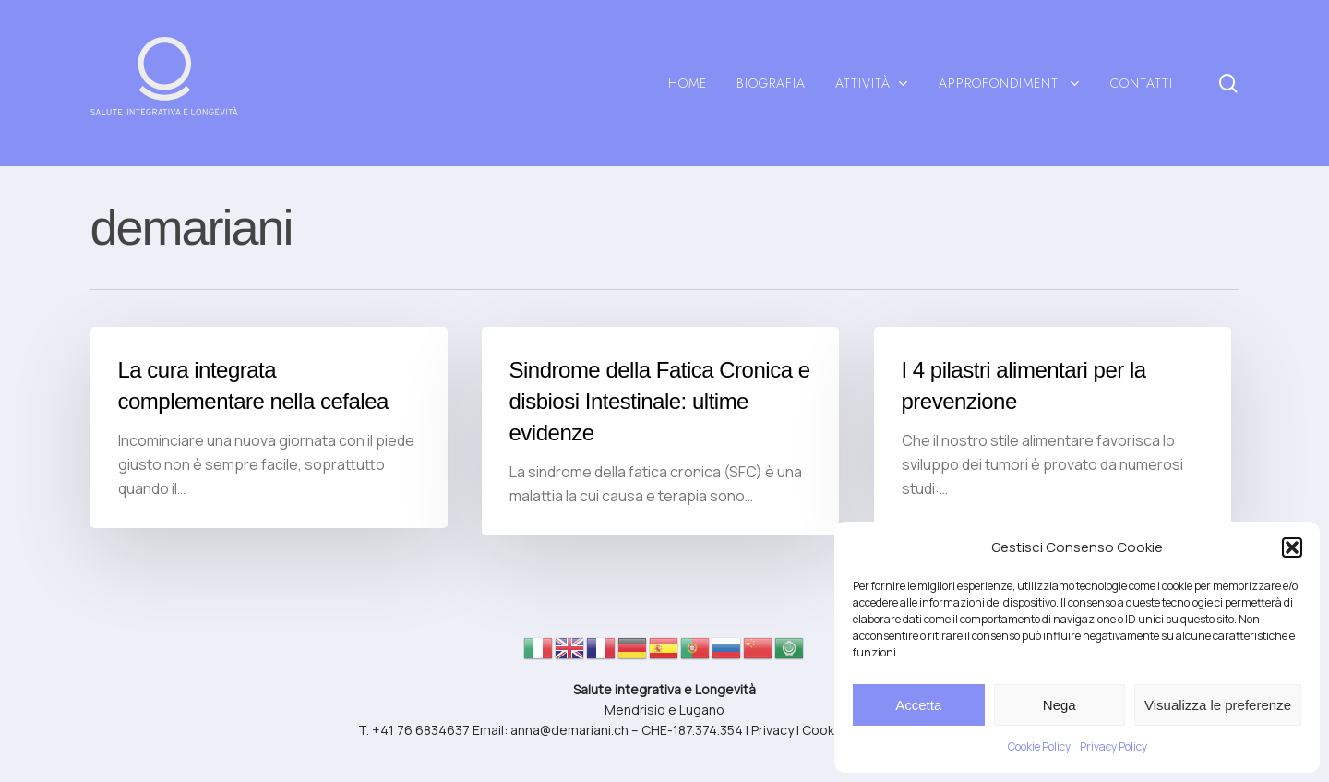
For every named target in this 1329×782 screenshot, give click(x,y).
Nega (1059, 705)
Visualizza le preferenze (1217, 705)
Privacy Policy (1113, 746)
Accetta (918, 705)
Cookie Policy (1039, 746)
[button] (1292, 547)
